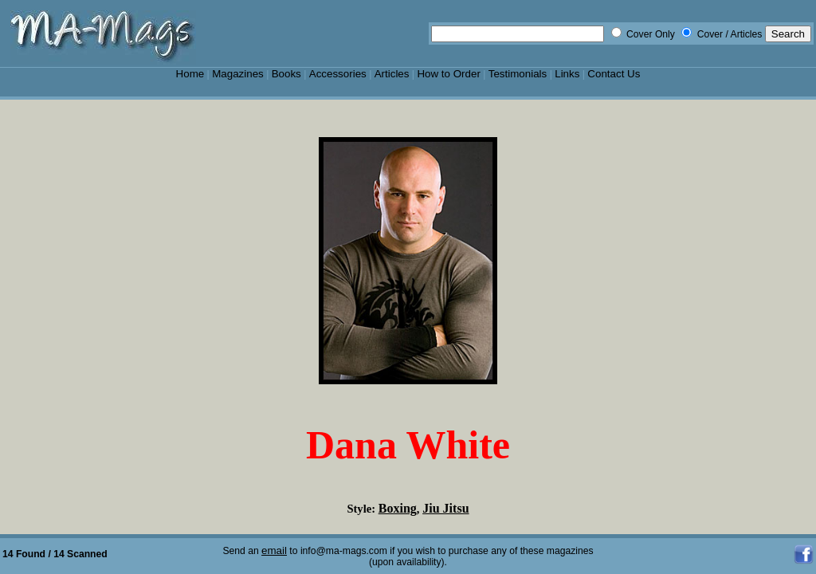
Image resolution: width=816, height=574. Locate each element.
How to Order (448, 74)
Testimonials (517, 74)
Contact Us (613, 74)
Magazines (238, 74)
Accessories (338, 74)
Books (286, 74)
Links (567, 74)
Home (190, 74)
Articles (392, 74)
